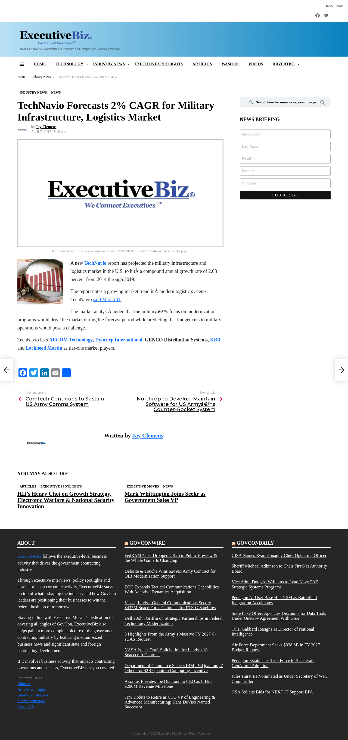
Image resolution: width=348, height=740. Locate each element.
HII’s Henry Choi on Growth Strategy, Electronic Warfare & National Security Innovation (65, 500)
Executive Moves (143, 486)
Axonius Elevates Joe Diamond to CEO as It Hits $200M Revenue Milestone (168, 684)
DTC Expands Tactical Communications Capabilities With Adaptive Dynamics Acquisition (172, 589)
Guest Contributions (32, 695)
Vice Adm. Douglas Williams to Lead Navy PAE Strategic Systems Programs (275, 584)
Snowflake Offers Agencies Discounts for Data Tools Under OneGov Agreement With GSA (279, 616)
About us (24, 684)
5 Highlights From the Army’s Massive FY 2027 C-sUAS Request (170, 637)
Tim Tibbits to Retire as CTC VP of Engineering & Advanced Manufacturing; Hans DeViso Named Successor (170, 702)
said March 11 (107, 299)
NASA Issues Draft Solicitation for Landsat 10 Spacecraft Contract (166, 652)
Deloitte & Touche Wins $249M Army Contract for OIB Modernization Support (170, 574)
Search (322, 103)
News (168, 486)
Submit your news (31, 701)
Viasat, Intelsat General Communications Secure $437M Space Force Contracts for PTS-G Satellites (170, 605)
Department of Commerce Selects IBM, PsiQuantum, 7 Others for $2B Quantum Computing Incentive (174, 668)
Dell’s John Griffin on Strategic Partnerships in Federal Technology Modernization (174, 621)
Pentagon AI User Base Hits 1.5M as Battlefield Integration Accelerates (274, 600)
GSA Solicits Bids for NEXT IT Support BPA (272, 692)
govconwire (147, 543)
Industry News (109, 64)
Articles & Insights (31, 689)
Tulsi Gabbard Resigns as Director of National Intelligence (273, 632)
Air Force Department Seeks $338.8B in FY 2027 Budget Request (276, 647)
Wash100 (230, 64)
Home (40, 64)
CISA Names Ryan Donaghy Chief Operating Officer (279, 555)
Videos (255, 64)
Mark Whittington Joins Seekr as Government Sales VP (165, 497)
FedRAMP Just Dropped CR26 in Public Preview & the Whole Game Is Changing (171, 558)
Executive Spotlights (159, 64)
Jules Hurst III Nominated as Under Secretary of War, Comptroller (279, 679)
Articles (202, 64)
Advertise (284, 64)
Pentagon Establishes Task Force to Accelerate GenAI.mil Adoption (273, 663)
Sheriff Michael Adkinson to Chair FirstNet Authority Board (279, 569)
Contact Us (26, 707)
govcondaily (255, 543)
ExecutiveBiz (29, 556)
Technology (69, 64)
